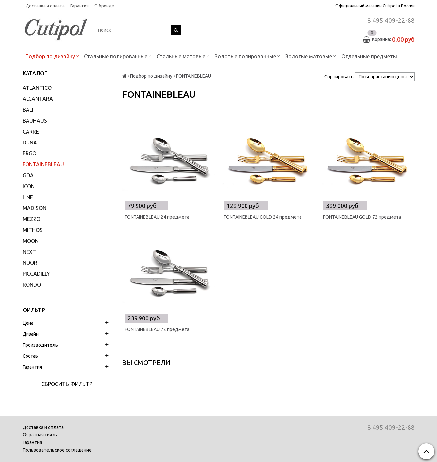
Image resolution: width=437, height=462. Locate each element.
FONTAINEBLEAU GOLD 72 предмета (362, 217)
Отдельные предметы (369, 56)
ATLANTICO (37, 88)
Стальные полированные (117, 56)
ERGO (29, 153)
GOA (28, 175)
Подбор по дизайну (52, 56)
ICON (29, 186)
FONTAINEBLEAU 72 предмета (157, 329)
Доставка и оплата (45, 5)
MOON (31, 241)
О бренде (104, 5)
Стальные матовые (183, 56)
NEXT (29, 252)
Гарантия (79, 5)
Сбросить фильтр (66, 384)
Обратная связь (40, 434)
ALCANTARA (38, 99)
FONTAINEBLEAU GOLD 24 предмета (262, 217)
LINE (28, 197)
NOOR (30, 263)
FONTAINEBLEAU (43, 164)
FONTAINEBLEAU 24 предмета (157, 217)
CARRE (31, 132)
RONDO (32, 285)
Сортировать (339, 76)
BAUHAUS (35, 121)
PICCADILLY (36, 274)
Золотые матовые (310, 56)
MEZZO (31, 219)
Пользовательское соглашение (57, 450)
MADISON (34, 208)
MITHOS (33, 230)
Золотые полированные (247, 56)
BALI (28, 110)
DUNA (30, 142)
